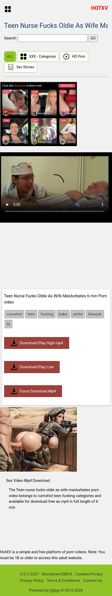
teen (31, 314)
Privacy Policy (32, 580)
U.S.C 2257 (29, 574)
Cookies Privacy (89, 574)
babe (63, 314)
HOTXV (99, 8)
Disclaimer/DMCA (57, 574)
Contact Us (92, 580)
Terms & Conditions (63, 580)
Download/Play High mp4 (36, 343)
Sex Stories (20, 67)
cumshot (14, 314)
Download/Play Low (32, 367)
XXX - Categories (38, 56)
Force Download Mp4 (33, 391)
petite (78, 314)
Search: (11, 38)
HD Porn (74, 56)
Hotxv (55, 590)
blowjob (94, 314)
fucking (46, 314)
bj (8, 324)
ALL (10, 56)
